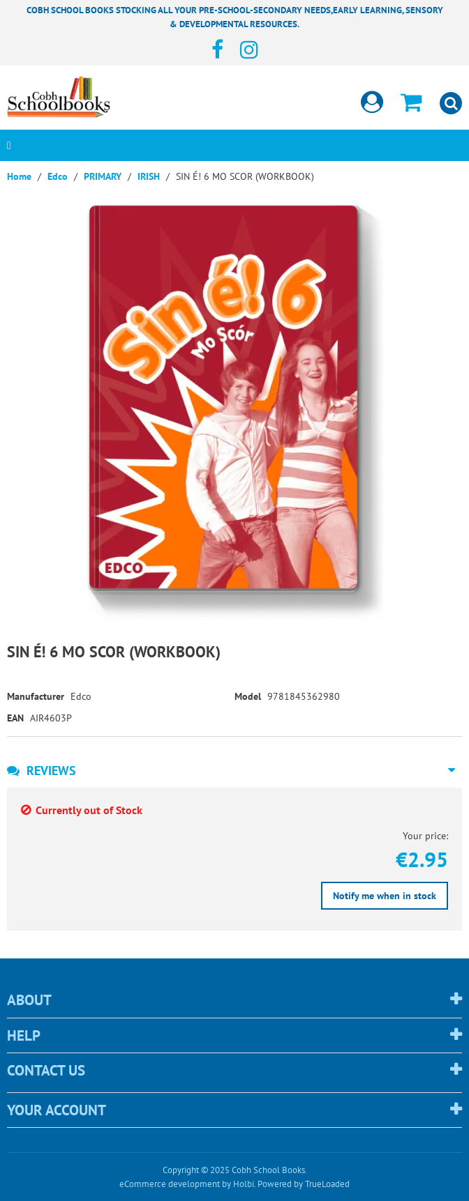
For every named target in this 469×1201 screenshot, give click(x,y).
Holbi (243, 1184)
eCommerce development (169, 1184)
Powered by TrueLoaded (304, 1184)
